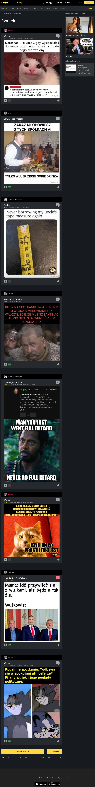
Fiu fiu (7, 205)
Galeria (19, 8)
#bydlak (24, 207)
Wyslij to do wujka (13, 299)
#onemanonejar (25, 384)
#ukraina (12, 384)
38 (3, 757)
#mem (16, 121)
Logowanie (79, 2)
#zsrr (19, 384)
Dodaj (19, 3)
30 (49, 757)
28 (60, 757)
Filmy (60, 3)
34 (26, 757)
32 (37, 757)
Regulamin (50, 778)
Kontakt (34, 778)
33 (31, 757)
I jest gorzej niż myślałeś (16, 578)
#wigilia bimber (17, 301)
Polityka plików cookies (63, 778)
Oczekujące (49, 3)
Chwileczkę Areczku (13, 119)
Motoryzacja (63, 8)
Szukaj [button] (90, 8)
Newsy (55, 8)
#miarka (19, 207)
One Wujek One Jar (13, 382)
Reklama (41, 778)
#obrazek (12, 121)
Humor (12, 8)
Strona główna (6, 13)
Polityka (35, 8)
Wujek (7, 36)
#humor (12, 38)
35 (20, 757)
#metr (27, 207)
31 (43, 757)
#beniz (15, 207)
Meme (5, 207)
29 (54, 757)
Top (68, 3)
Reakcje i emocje (45, 8)
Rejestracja (89, 2)
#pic (23, 121)
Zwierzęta (4, 8)
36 (14, 757)
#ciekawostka (26, 38)
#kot (15, 38)
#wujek (31, 38)
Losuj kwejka (54, 751)
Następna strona (23, 751)
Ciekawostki (26, 8)
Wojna (5, 384)
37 (9, 757)
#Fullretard (32, 384)
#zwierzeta (19, 38)
